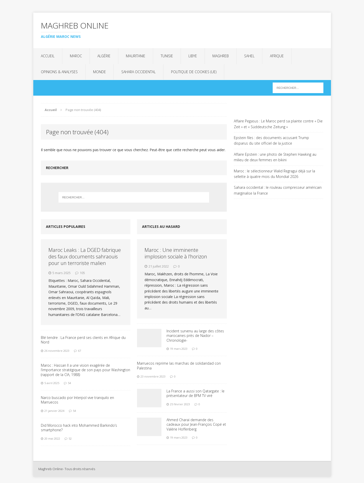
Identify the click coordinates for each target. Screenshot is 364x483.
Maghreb (220, 55)
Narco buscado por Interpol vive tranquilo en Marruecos (77, 400)
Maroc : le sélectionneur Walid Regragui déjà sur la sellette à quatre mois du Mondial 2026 (274, 174)
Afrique (277, 55)
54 (69, 383)
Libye (192, 55)
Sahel (249, 55)
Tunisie (167, 55)
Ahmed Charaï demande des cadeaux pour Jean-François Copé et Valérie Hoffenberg (196, 424)
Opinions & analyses (59, 71)
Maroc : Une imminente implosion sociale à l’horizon (176, 253)
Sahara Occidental (138, 71)
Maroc (76, 55)
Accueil (47, 55)
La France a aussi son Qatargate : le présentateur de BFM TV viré (195, 393)
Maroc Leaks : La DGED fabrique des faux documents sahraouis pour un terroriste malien (84, 256)
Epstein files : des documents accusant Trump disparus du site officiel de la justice (271, 140)
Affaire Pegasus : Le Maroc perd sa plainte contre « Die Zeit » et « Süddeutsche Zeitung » (278, 124)
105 (82, 273)
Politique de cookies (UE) (193, 71)
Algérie (103, 55)
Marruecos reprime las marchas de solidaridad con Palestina (179, 365)
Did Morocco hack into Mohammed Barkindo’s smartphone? (79, 427)
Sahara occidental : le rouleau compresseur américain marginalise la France (278, 190)
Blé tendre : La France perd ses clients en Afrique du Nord (83, 339)
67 (79, 351)
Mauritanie (135, 55)
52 (70, 438)
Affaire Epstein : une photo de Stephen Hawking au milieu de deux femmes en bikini (275, 157)
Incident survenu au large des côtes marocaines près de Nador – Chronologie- (195, 335)
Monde (99, 71)
